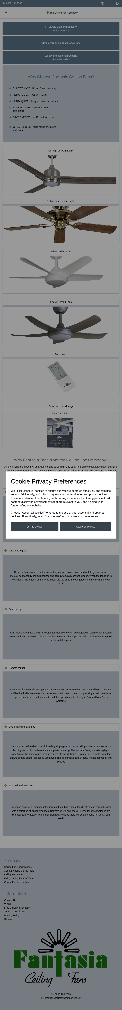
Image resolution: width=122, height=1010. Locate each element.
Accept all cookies (85, 526)
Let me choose (34, 526)
